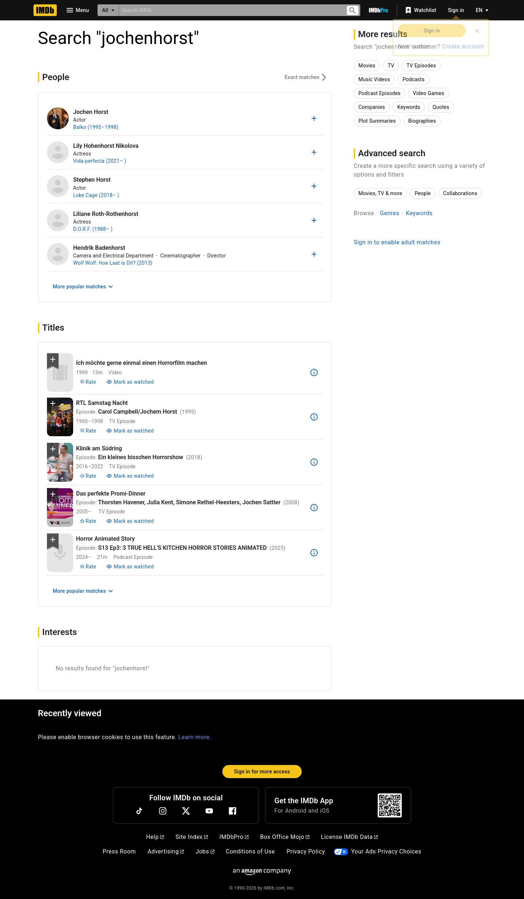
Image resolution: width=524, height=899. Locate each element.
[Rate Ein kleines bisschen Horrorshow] (87, 476)
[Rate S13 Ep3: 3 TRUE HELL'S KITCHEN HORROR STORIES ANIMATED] (87, 566)
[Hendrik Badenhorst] (58, 254)
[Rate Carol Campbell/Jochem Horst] (87, 431)
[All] (108, 10)
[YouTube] (209, 811)
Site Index (191, 836)
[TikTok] (139, 811)
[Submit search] (352, 10)
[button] (53, 360)
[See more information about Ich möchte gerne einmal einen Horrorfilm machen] (314, 372)
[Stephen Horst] (58, 186)
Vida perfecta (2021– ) (99, 161)
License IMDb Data (349, 836)
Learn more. (194, 737)
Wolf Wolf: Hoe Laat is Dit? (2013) (112, 263)
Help (155, 836)
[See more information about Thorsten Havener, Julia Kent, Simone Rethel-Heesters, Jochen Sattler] (314, 507)
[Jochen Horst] (58, 118)
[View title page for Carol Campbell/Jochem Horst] (60, 417)
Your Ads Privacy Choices (386, 851)
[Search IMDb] (229, 10)
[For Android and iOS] (389, 805)
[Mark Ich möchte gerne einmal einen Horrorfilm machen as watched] (129, 382)
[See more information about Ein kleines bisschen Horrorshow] (314, 462)
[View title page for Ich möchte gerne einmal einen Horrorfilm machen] (60, 372)
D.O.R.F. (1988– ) (92, 229)
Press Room (119, 851)
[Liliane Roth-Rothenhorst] (58, 220)
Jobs (204, 851)
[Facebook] (232, 811)
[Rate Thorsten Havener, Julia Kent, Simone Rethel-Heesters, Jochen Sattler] (87, 521)
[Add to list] (314, 118)
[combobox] (229, 10)
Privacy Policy (305, 851)
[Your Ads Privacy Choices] (341, 851)
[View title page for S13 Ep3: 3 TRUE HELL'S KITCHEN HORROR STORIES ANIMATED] (60, 552)
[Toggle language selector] (480, 10)
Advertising (165, 851)
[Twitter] (186, 811)
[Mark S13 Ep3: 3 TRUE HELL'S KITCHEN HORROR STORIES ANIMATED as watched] (129, 566)
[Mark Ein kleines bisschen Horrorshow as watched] (129, 475)
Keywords (419, 213)
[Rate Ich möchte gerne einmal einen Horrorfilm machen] (87, 382)
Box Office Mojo (284, 836)
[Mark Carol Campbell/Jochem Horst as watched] (129, 430)
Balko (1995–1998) (95, 127)
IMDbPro (234, 836)
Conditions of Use (250, 851)
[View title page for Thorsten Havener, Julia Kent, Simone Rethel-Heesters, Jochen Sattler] (60, 507)
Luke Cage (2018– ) (96, 195)
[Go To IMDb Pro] (378, 10)
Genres (389, 213)
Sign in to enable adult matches (397, 242)
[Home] (45, 10)
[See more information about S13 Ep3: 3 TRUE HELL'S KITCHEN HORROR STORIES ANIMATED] (314, 552)
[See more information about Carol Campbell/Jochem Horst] (314, 417)
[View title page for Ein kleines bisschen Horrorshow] (60, 462)
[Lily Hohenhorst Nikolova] (58, 152)
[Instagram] (162, 811)
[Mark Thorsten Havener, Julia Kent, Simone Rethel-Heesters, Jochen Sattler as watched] (129, 521)
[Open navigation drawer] (77, 10)
